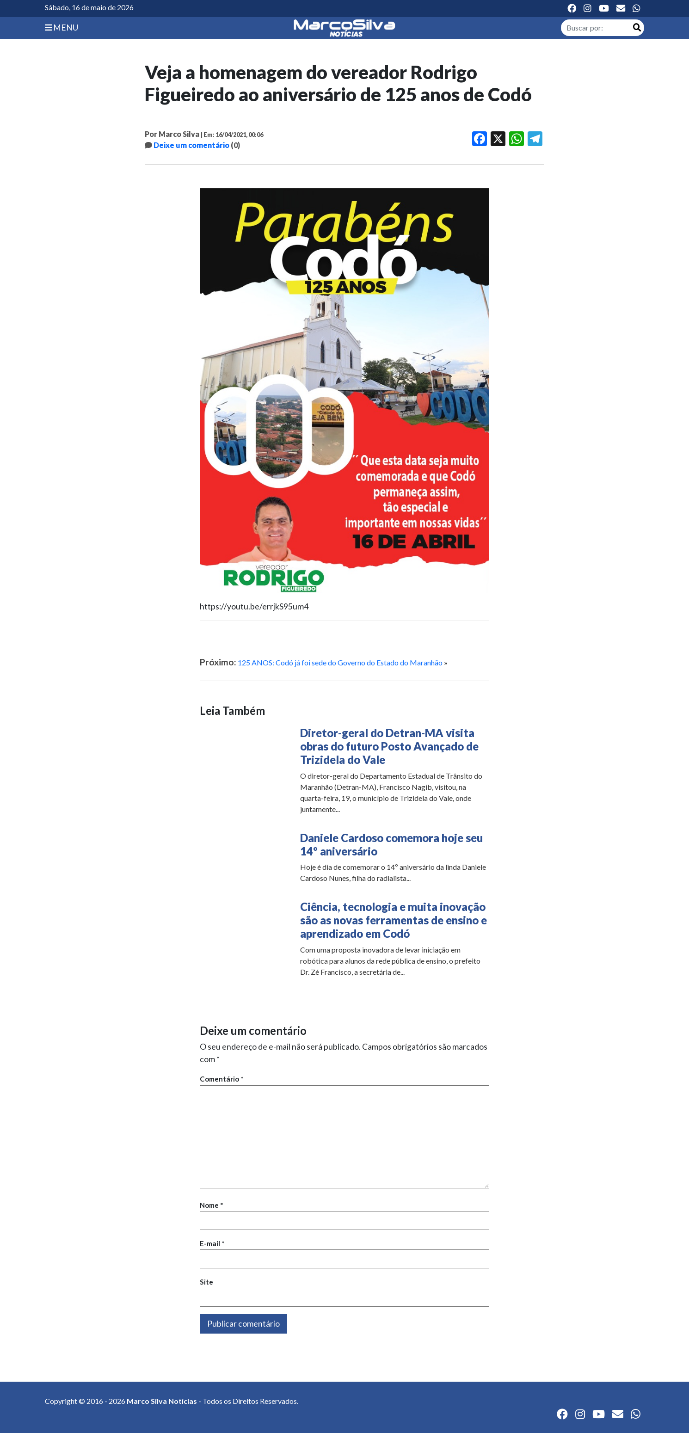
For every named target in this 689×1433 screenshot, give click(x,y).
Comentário (222, 1079)
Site (206, 1282)
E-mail (212, 1243)
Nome (211, 1205)
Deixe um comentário (191, 145)
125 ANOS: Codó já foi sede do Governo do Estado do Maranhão (340, 662)
